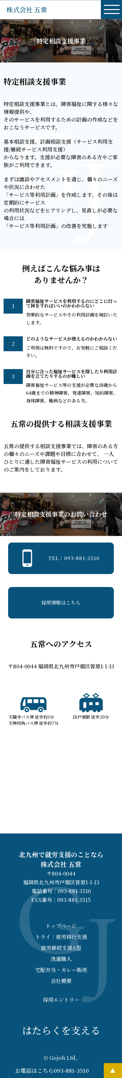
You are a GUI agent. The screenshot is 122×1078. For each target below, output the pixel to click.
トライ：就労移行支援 (61, 936)
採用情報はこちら (60, 602)
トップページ (61, 925)
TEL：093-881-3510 (61, 558)
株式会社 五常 (27, 9)
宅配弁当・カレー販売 (61, 970)
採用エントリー (61, 999)
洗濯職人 (61, 959)
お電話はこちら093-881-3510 (52, 1070)
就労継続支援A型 (61, 948)
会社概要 (61, 981)
